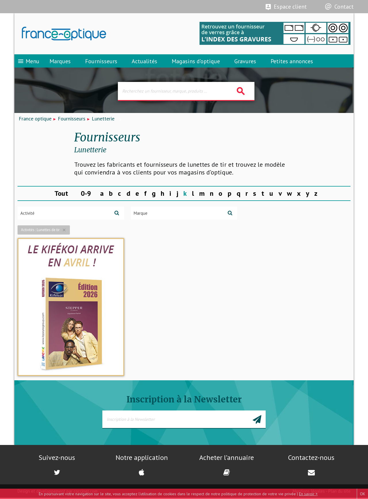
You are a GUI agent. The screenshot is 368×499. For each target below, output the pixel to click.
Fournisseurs (101, 62)
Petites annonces (292, 62)
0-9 (86, 194)
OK (362, 493)
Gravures (245, 62)
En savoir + (308, 493)
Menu (28, 62)
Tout (61, 194)
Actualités (144, 62)
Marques (60, 62)
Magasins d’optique (196, 62)
